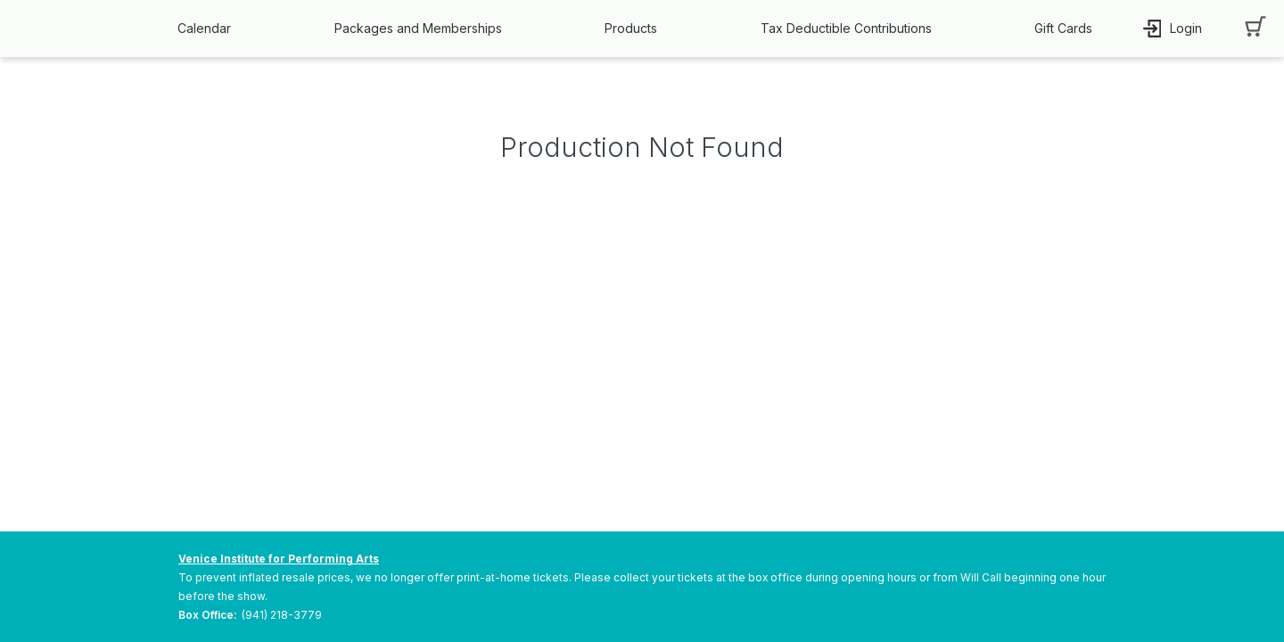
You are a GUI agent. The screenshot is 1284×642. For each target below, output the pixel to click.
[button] (209, 28)
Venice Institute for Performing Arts (278, 558)
